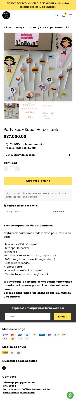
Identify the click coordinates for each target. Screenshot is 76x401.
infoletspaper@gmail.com (19, 382)
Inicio (7, 27)
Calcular (58, 211)
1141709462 (9, 385)
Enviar (62, 316)
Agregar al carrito (38, 180)
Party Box (22, 27)
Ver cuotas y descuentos (21, 154)
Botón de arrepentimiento (19, 392)
